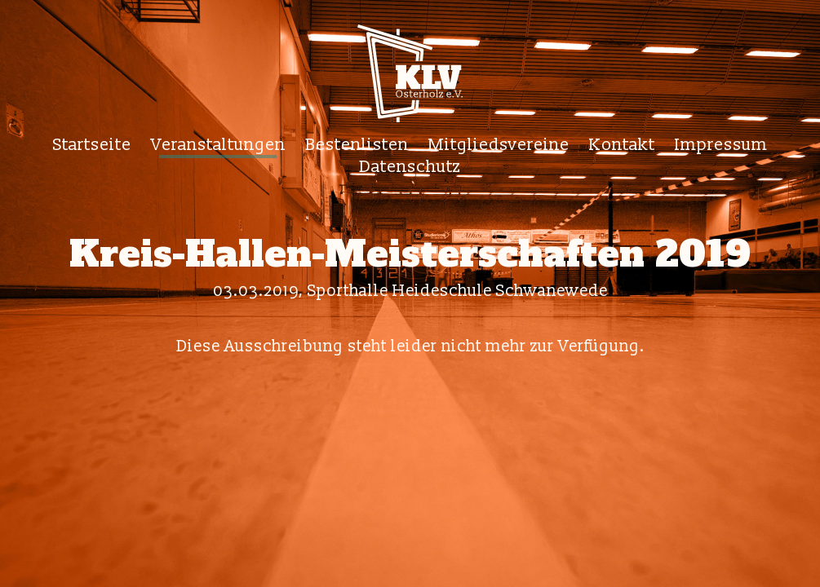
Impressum (721, 145)
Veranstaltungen (218, 145)
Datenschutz (410, 167)
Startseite (92, 145)
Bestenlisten (357, 145)
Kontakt (622, 145)
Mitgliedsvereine (499, 145)
